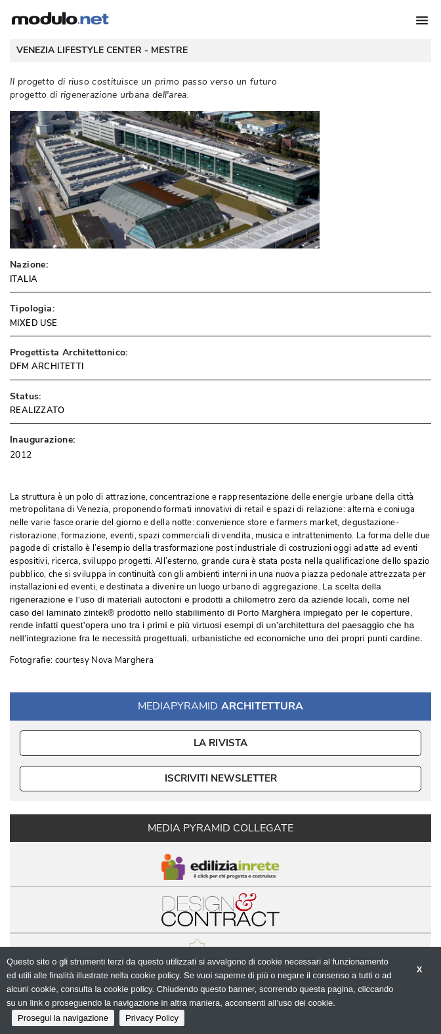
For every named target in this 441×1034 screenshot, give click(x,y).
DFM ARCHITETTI (47, 366)
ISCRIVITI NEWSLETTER (221, 778)
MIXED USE (34, 323)
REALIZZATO (37, 410)
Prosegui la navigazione (63, 1018)
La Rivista (221, 742)
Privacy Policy (151, 1018)
